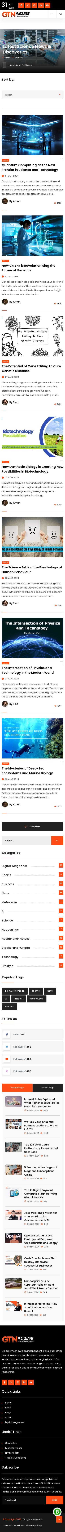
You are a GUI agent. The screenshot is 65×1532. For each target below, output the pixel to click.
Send (54, 1500)
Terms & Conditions (15, 1457)
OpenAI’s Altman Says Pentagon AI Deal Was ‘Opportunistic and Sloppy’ (41, 1239)
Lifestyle (7, 966)
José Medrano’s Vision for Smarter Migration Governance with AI (40, 1216)
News (5, 893)
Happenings (10, 930)
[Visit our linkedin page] (41, 5)
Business (8, 884)
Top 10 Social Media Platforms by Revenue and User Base (41, 1148)
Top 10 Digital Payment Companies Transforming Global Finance (40, 1193)
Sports (6, 875)
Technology (10, 957)
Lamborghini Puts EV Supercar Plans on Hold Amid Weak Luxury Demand (41, 1284)
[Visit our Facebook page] (21, 5)
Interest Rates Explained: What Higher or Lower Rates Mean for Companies (41, 1102)
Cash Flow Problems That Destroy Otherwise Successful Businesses (40, 1262)
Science (5, 160)
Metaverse (9, 902)
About (8, 1417)
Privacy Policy (12, 1452)
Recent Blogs (47, 1087)
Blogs (8, 1412)
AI (3, 911)
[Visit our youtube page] (47, 5)
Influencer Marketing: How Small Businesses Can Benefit (40, 1307)
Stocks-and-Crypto (16, 948)
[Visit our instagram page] (34, 5)
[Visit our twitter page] (28, 5)
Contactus (11, 1443)
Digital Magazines (14, 1422)
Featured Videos (13, 1447)
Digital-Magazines (15, 866)
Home (7, 57)
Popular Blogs (17, 1087)
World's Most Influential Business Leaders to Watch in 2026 (41, 1125)
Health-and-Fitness (15, 939)
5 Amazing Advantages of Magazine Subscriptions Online (40, 1171)
